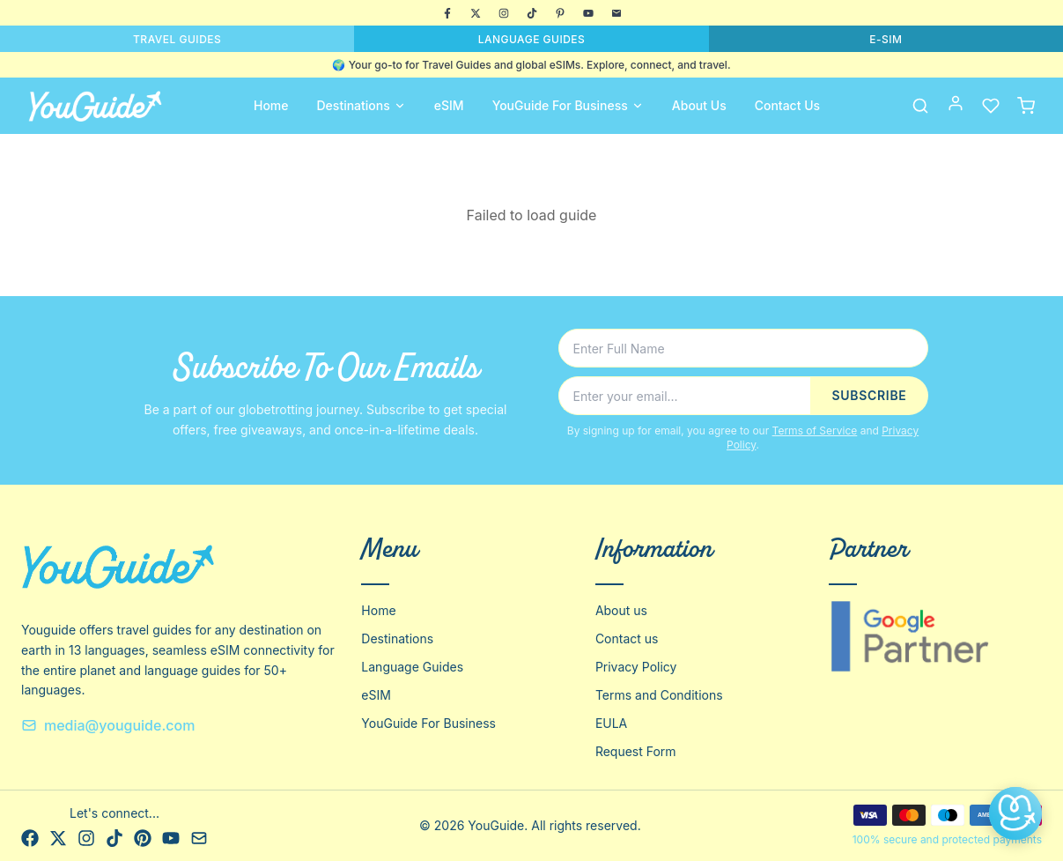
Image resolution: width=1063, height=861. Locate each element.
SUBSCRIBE (868, 395)
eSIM (449, 105)
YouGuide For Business (568, 105)
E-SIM (885, 39)
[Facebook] (447, 13)
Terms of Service (815, 430)
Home (271, 105)
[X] (475, 13)
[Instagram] (503, 13)
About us (621, 610)
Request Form (635, 751)
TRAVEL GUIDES (177, 39)
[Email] (616, 13)
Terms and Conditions (659, 694)
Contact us (627, 638)
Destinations (361, 105)
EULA (611, 723)
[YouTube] (588, 13)
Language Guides (412, 666)
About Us (699, 105)
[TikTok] (532, 13)
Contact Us (787, 105)
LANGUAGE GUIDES (532, 39)
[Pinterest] (560, 13)
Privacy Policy (636, 666)
